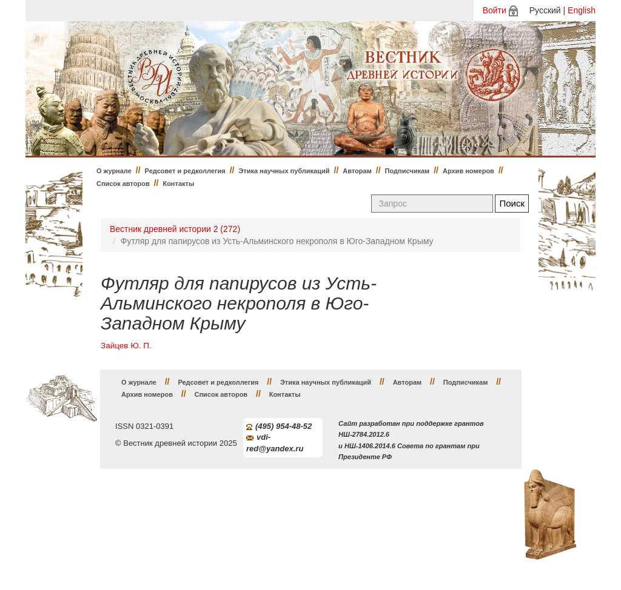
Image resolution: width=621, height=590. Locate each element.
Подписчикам (407, 170)
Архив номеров (468, 170)
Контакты (178, 183)
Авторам (357, 170)
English (582, 10)
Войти (494, 10)
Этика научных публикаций (283, 170)
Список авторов (123, 183)
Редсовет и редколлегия (185, 170)
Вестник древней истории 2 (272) (175, 229)
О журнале (114, 170)
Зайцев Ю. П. (126, 345)
